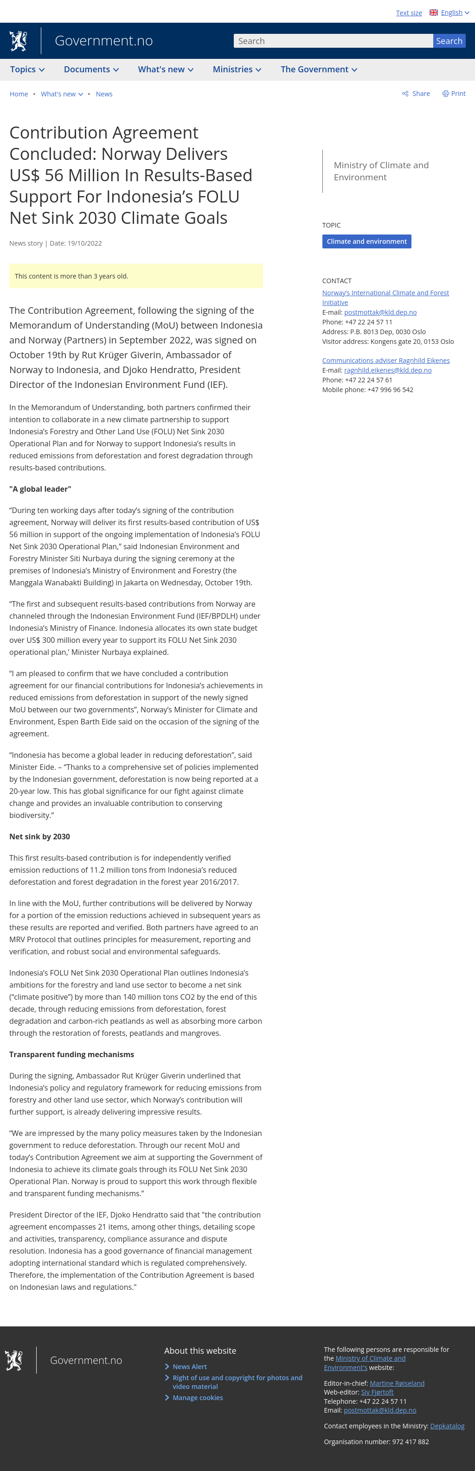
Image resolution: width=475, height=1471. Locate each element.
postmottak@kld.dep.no (380, 312)
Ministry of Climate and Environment (381, 171)
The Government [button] (316, 69)
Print (458, 93)
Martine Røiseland (397, 1383)
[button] (62, 94)
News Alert (190, 1366)
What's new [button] (162, 69)
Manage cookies (198, 1397)
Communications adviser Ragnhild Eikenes (386, 360)
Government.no (97, 41)
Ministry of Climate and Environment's (364, 1363)
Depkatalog (447, 1425)
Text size (409, 12)
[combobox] (333, 41)
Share (420, 93)
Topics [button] (24, 69)
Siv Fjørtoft (377, 1392)
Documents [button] (88, 69)
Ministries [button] (234, 69)
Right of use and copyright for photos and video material (237, 1382)
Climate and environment (367, 241)
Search (449, 40)
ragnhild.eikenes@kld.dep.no (388, 370)
